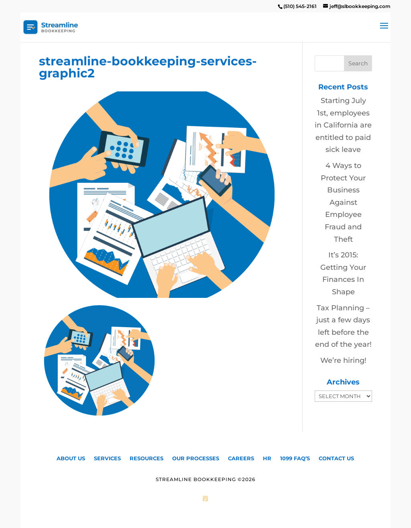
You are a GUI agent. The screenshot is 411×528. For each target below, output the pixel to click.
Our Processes (195, 458)
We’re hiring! (343, 360)
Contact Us (336, 458)
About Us (71, 458)
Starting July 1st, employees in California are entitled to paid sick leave (343, 125)
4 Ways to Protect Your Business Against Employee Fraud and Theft (343, 202)
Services (107, 458)
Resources (146, 458)
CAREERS (241, 458)
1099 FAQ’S (295, 458)
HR (267, 458)
